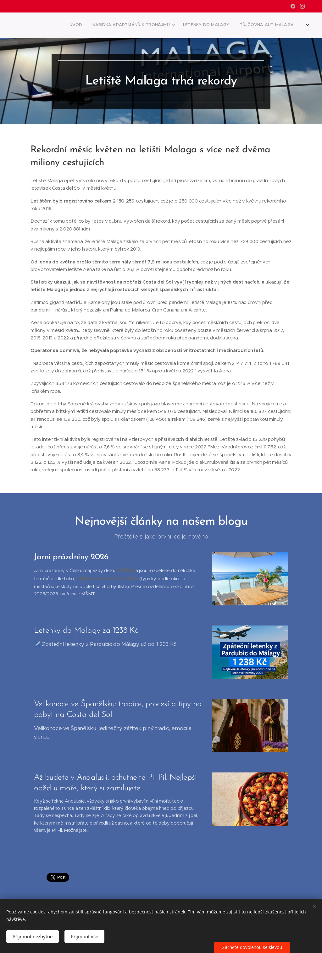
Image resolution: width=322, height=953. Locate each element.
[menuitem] (239, 25)
